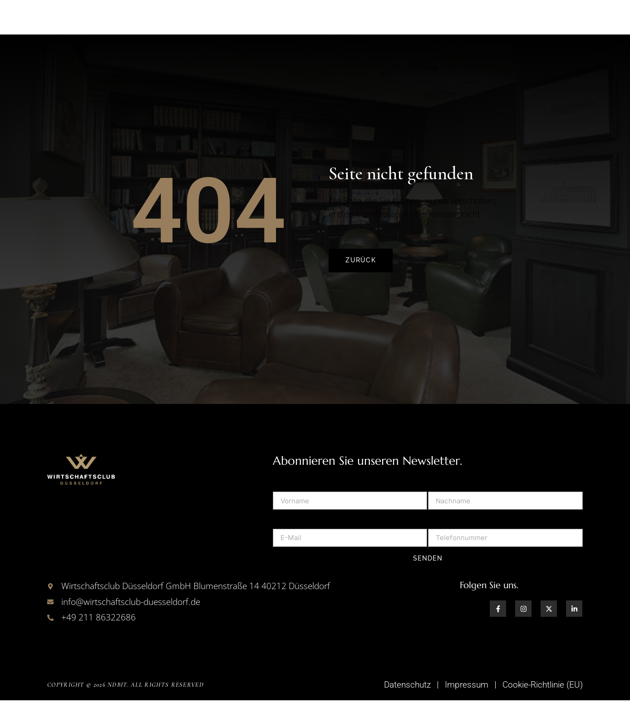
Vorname (289, 498)
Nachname (447, 498)
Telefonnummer (456, 535)
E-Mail (284, 535)
